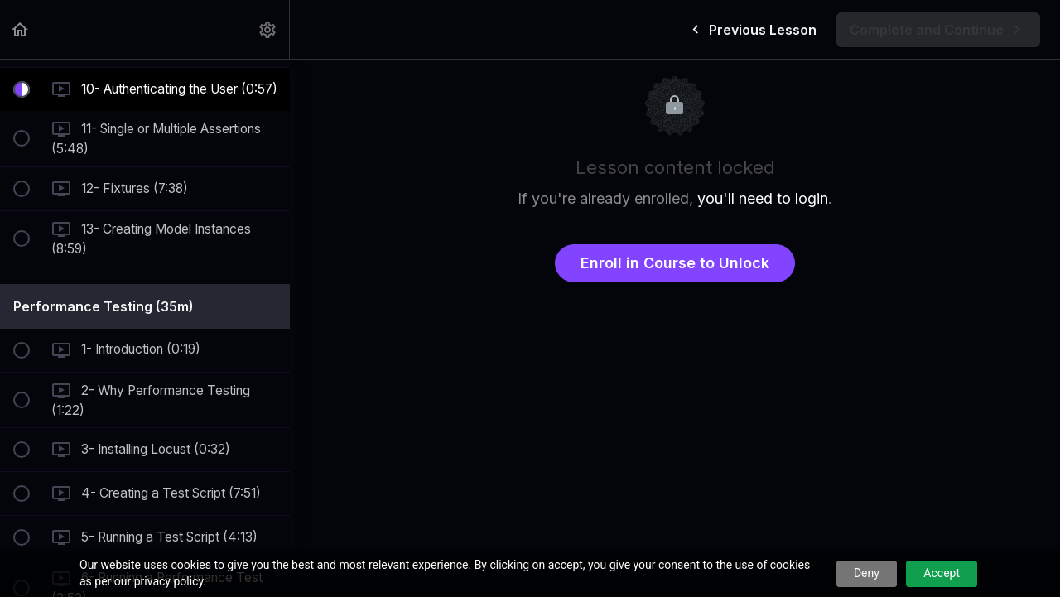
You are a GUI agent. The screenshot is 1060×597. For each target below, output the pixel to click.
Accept (941, 573)
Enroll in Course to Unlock (675, 263)
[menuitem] (268, 29)
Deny (866, 573)
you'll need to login (762, 198)
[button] (20, 29)
